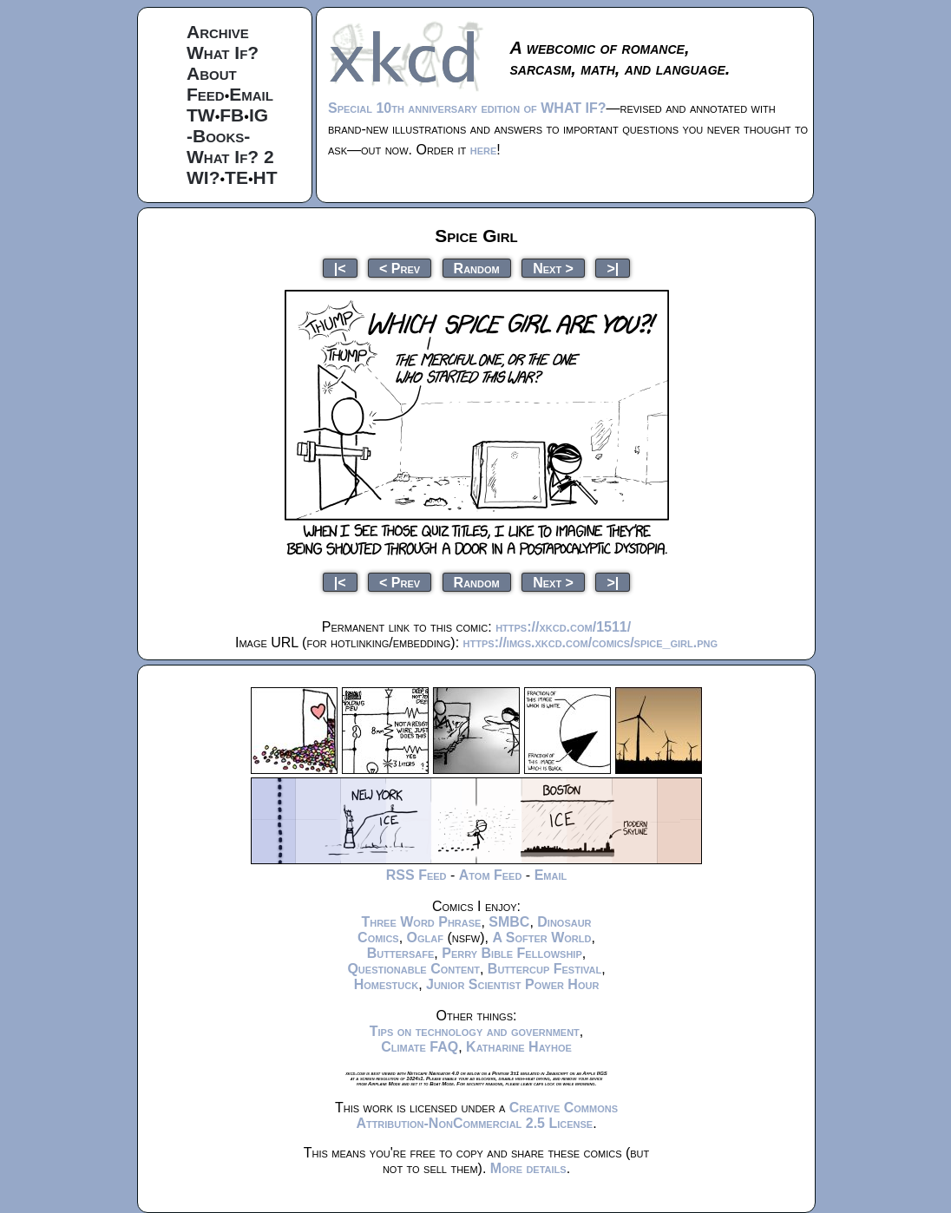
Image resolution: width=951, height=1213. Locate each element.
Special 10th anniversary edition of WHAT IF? (467, 108)
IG (258, 115)
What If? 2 (230, 157)
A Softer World (541, 937)
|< (340, 267)
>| (613, 267)
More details (528, 1168)
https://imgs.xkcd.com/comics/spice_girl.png (590, 642)
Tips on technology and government (475, 1031)
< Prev (399, 267)
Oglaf (425, 937)
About (212, 73)
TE (236, 177)
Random (477, 267)
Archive (218, 32)
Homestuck (386, 984)
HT (265, 177)
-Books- (218, 136)
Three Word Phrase (421, 922)
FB (232, 115)
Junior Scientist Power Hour (512, 984)
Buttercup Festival (544, 968)
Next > (553, 267)
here (483, 149)
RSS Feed (416, 875)
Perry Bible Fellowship (512, 953)
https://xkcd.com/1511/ (563, 627)
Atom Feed (490, 875)
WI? (203, 177)
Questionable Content (413, 968)
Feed (206, 94)
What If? (223, 52)
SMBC (509, 922)
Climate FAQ (419, 1046)
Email (251, 94)
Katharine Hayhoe (519, 1046)
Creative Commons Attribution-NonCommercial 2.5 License (487, 1115)
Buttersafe (401, 953)
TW (201, 115)
